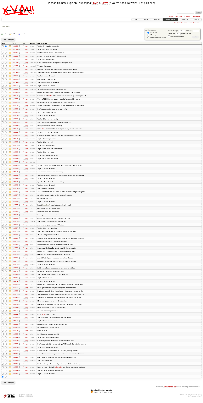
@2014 (16, 374)
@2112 (16, 46)
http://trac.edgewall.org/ (194, 399)
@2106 (16, 66)
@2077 (16, 163)
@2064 (16, 206)
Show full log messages (176, 36)
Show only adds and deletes (156, 37)
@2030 (16, 320)
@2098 (16, 93)
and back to (192, 30)
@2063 (16, 210)
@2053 (16, 243)
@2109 (16, 56)
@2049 (16, 257)
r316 (57, 370)
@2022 (16, 347)
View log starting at (177, 30)
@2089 (16, 123)
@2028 (16, 327)
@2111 (16, 49)
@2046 (16, 267)
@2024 (16, 340)
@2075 (16, 170)
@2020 (16, 353)
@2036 (16, 300)
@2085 (16, 136)
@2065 (16, 203)
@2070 (16, 186)
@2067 (16, 196)
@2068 (16, 193)
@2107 (16, 63)
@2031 (16, 317)
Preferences (197, 16)
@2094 (16, 106)
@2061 (16, 216)
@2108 (16, 59)
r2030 (44, 317)
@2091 (16, 116)
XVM (105, 2)
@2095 (16, 103)
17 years (25, 46)
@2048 (16, 260)
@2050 (16, 253)
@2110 (16, 53)
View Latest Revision (180, 23)
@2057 (16, 230)
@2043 (16, 277)
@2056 (16, 233)
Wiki (135, 19)
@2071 (16, 183)
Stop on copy (152, 33)
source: (6, 26)
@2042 (16, 280)
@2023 (16, 343)
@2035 (16, 303)
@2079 (16, 156)
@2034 (16, 307)
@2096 (16, 99)
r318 (60, 370)
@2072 (16, 180)
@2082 (16, 146)
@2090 (16, 120)
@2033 (16, 310)
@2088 (16, 126)
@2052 (16, 247)
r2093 (50, 96)
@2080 (16, 153)
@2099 (16, 89)
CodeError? (46, 206)
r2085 (44, 129)
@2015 (16, 370)
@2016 (16, 367)
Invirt (95, 2)
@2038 (16, 293)
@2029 (16, 323)
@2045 (16, 270)
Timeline (145, 19)
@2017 (16, 363)
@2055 (16, 236)
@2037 (16, 297)
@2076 (16, 166)
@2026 (16, 333)
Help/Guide (178, 16)
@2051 (16, 250)
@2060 (16, 220)
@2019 (16, 357)
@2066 (16, 200)
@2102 (16, 79)
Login (171, 16)
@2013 (16, 377)
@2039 (16, 290)
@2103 (16, 76)
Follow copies (152, 35)
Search (196, 19)
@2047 (16, 263)
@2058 (16, 226)
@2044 (16, 273)
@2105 (16, 69)
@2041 (16, 283)
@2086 (16, 133)
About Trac (187, 16)
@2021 (16, 350)
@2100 (16, 86)
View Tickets (184, 19)
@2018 (16, 360)
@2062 (16, 213)
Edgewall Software (27, 399)
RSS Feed (97, 395)
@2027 (16, 330)
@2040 (16, 287)
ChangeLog (108, 395)
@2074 (16, 173)
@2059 (16, 223)
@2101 (16, 83)
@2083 (16, 143)
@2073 (16, 176)
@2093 (16, 109)
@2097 (16, 96)
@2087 (16, 130)
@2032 (16, 313)
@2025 (16, 337)
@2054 (16, 240)
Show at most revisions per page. (180, 33)
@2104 (16, 73)
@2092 (16, 113)
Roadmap (157, 19)
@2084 (16, 140)
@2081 (16, 150)
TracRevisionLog (169, 390)
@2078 (16, 160)
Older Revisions (194, 23)
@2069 (16, 190)
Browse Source (170, 19)
